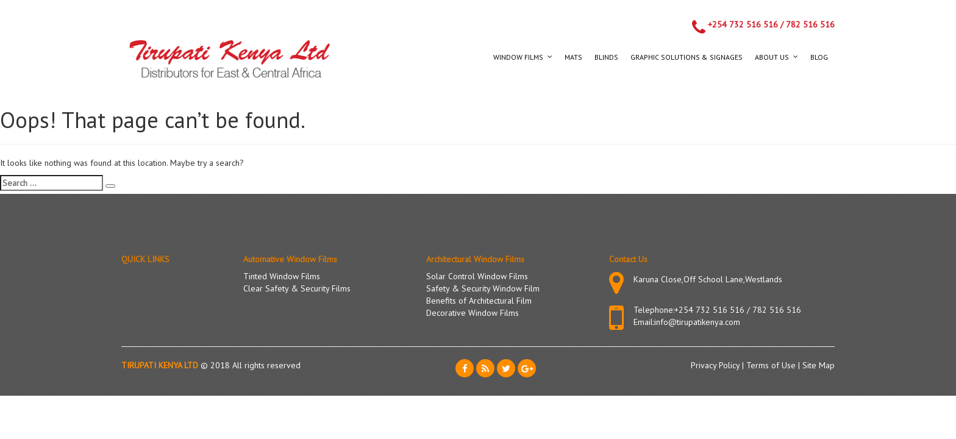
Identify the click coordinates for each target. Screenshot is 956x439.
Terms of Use (772, 365)
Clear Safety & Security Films (297, 288)
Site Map (818, 365)
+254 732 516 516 (743, 24)
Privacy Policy (716, 365)
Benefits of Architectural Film (479, 300)
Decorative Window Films (472, 312)
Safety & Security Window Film (483, 288)
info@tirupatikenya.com (697, 321)
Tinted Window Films (281, 276)
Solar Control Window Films (477, 276)
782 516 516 (810, 24)
